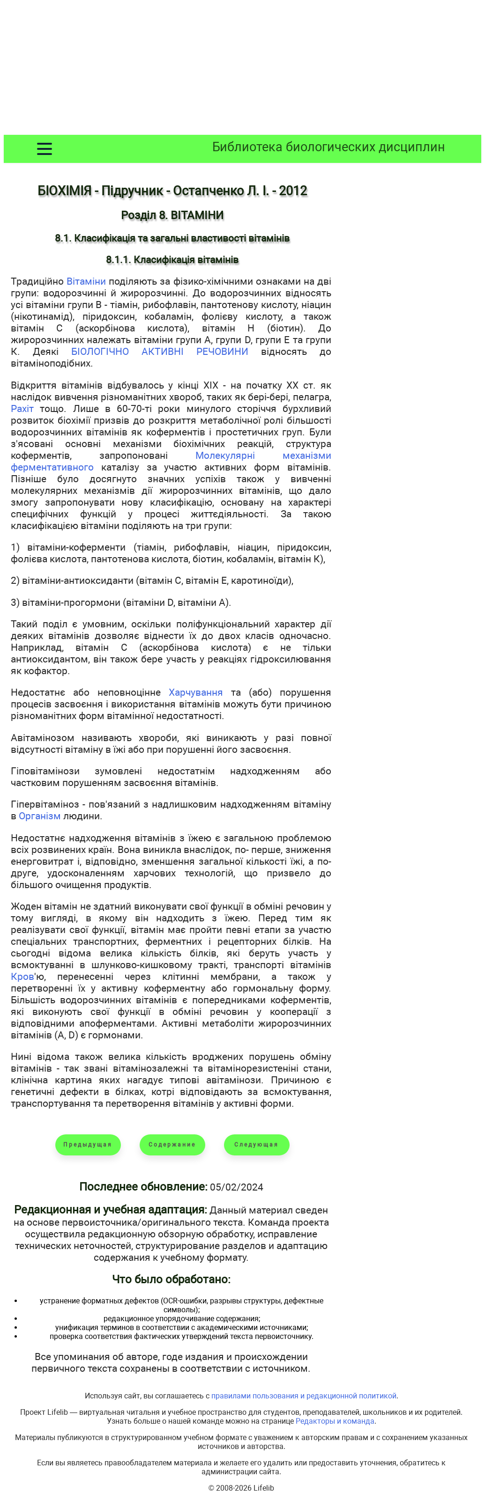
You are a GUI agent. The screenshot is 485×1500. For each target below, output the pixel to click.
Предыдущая (87, 1144)
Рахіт (22, 408)
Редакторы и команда (335, 1421)
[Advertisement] (242, 69)
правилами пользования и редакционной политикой (303, 1395)
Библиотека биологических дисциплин (328, 147)
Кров (22, 976)
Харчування (196, 692)
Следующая (256, 1144)
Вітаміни (86, 281)
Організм (40, 816)
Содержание (172, 1144)
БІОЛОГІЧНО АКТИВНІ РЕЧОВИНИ (159, 351)
